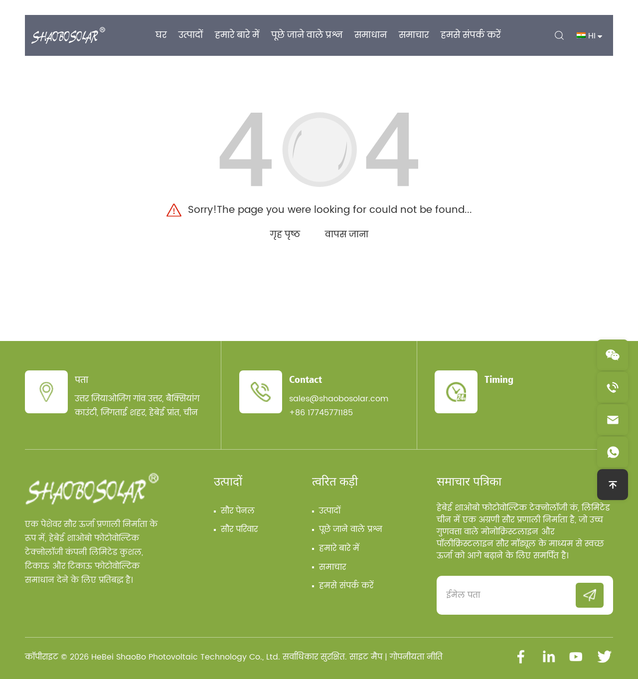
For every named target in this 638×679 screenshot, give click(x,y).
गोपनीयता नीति (416, 657)
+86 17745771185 (321, 412)
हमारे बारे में (339, 548)
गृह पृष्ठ (285, 234)
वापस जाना (346, 234)
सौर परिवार (239, 529)
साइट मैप (365, 657)
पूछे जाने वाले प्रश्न (350, 529)
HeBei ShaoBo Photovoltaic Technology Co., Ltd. (185, 657)
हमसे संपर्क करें (346, 585)
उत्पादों (228, 481)
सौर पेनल (238, 511)
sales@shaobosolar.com (338, 398)
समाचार (332, 567)
